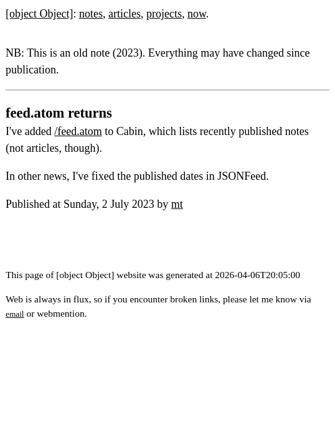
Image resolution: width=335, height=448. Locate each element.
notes (91, 13)
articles (124, 13)
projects (164, 13)
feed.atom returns (59, 113)
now (196, 13)
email (15, 314)
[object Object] (39, 13)
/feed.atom (77, 131)
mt (177, 204)
